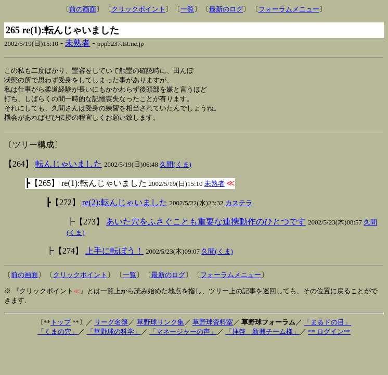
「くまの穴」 (57, 335)
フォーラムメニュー (288, 9)
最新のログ (226, 9)
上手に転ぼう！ (114, 253)
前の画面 (82, 9)
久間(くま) (175, 167)
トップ (60, 325)
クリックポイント (138, 9)
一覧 (187, 9)
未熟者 (77, 43)
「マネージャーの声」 (183, 335)
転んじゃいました (68, 166)
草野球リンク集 (160, 325)
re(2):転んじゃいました (124, 205)
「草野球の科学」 (114, 335)
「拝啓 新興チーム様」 (262, 335)
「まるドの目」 (327, 325)
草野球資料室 (212, 325)
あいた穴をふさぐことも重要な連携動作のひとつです (206, 224)
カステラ (238, 206)
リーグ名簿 (111, 325)
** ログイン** (329, 335)
